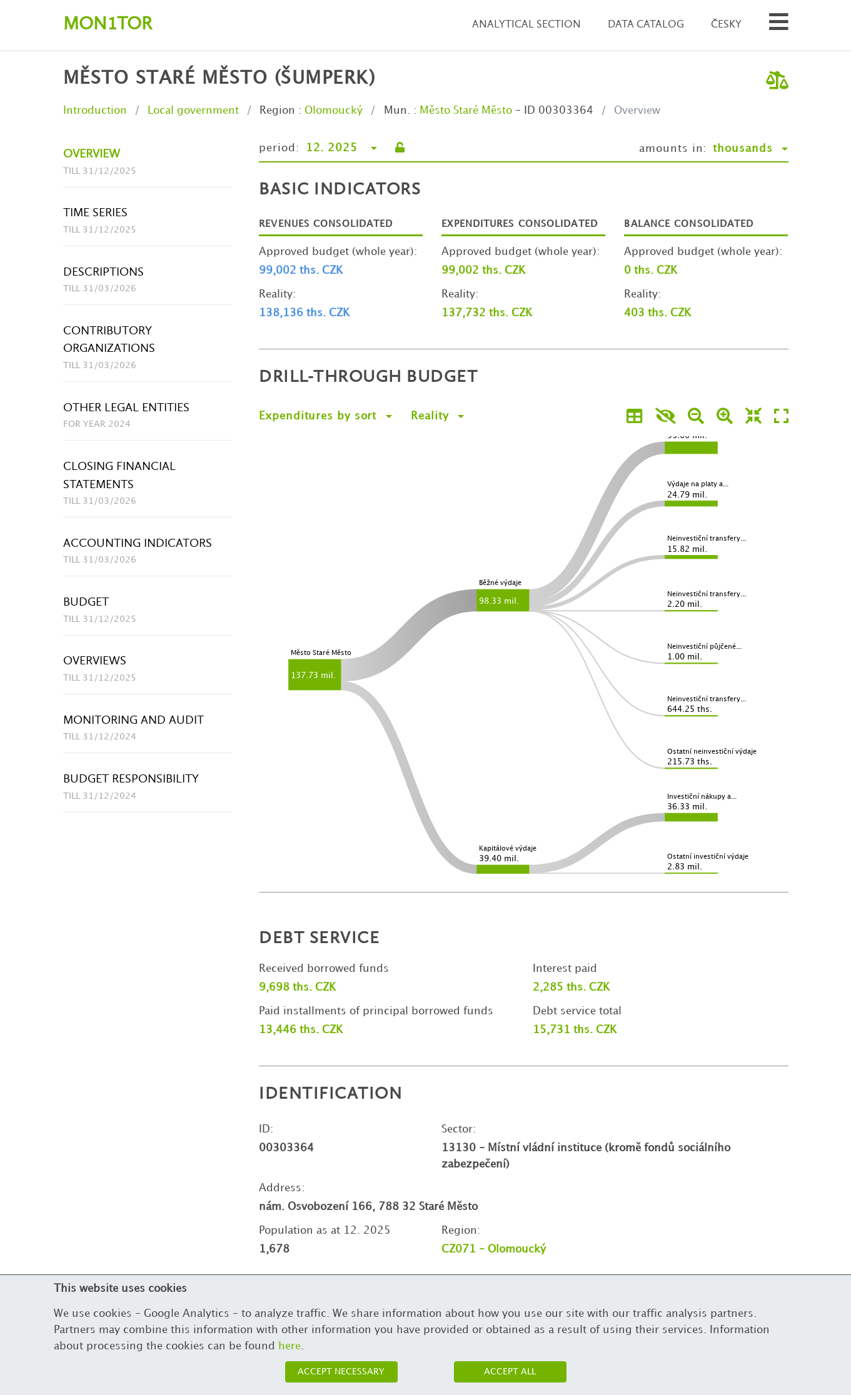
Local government (193, 111)
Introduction (95, 111)
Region (277, 111)
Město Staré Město (466, 111)
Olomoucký (334, 111)
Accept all (510, 1372)
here (289, 1346)
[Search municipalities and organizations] (778, 25)
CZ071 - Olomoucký (493, 1249)
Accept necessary (341, 1372)
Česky (726, 24)
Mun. (397, 111)
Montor (107, 25)
